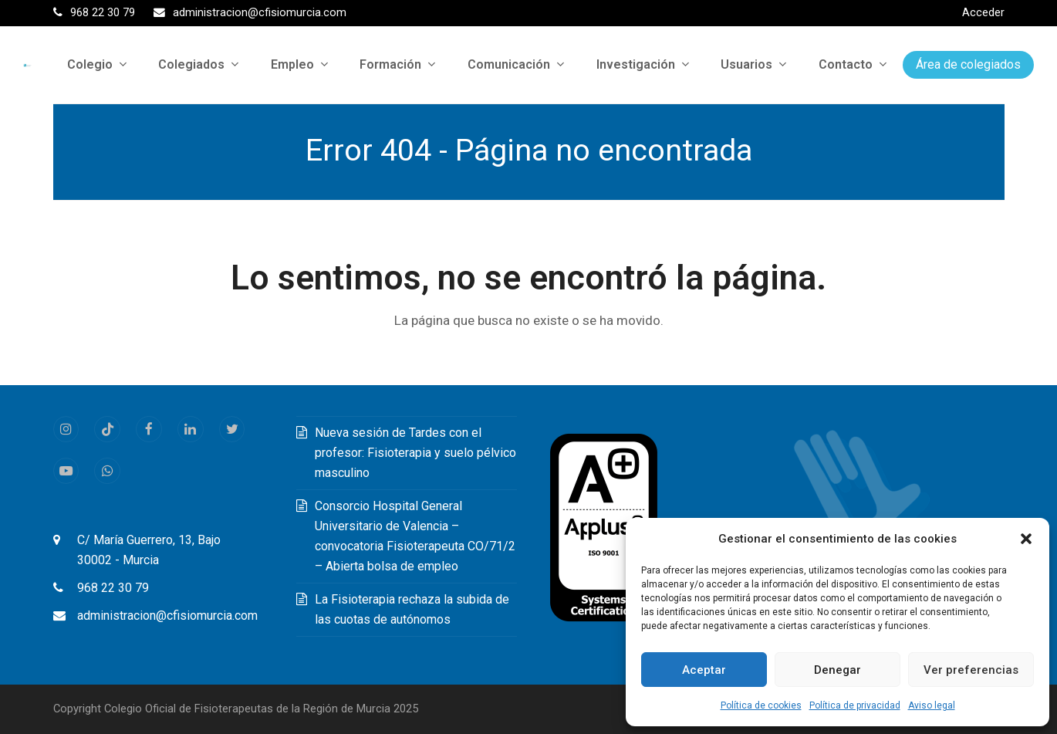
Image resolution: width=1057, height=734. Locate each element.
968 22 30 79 (113, 587)
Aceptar (704, 670)
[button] (1026, 538)
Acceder (983, 12)
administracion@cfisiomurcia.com (167, 615)
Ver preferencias (971, 670)
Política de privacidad (854, 705)
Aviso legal (931, 705)
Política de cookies (761, 705)
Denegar (837, 670)
